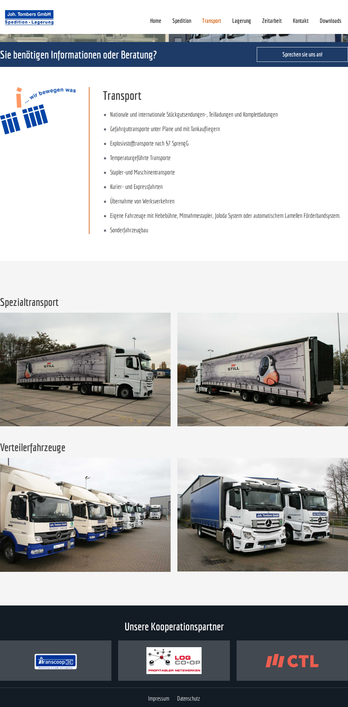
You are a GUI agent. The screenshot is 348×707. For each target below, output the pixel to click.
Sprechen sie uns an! (302, 54)
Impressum (158, 698)
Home (155, 20)
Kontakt (301, 20)
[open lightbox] (85, 369)
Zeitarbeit (272, 20)
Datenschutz (188, 698)
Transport (211, 20)
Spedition (181, 20)
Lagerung (241, 20)
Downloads (330, 20)
